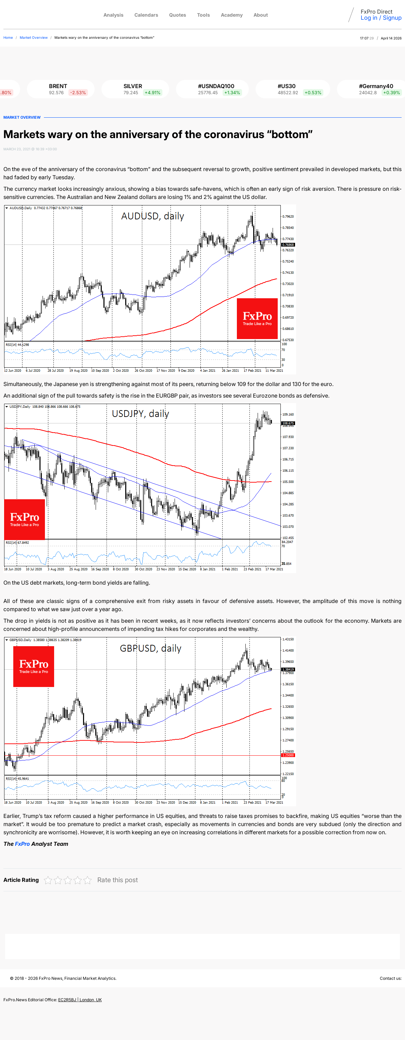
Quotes (177, 15)
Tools (203, 15)
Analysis (113, 15)
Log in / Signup (381, 17)
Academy (232, 15)
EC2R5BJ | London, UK (80, 999)
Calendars (146, 15)
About (261, 15)
